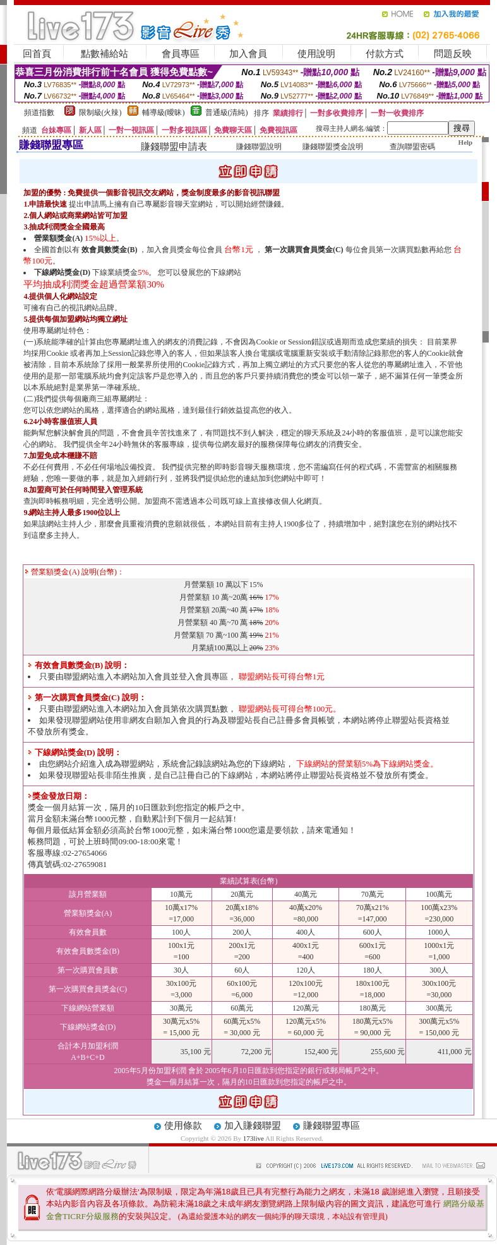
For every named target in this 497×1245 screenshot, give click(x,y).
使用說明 (316, 54)
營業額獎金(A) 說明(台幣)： (74, 572)
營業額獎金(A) (58, 238)
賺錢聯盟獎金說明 (332, 146)
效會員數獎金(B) (109, 249)
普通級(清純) (226, 112)
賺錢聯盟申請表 (174, 147)
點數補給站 (104, 54)
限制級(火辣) (100, 112)
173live (253, 1138)
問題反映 (453, 54)
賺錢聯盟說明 (259, 146)
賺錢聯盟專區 (331, 1125)
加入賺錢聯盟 (252, 1125)
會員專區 (181, 54)
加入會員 (248, 54)
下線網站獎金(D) (62, 272)
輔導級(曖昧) (163, 112)
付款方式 (385, 54)
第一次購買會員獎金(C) (304, 249)
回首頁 (37, 54)
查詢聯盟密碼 (412, 146)
